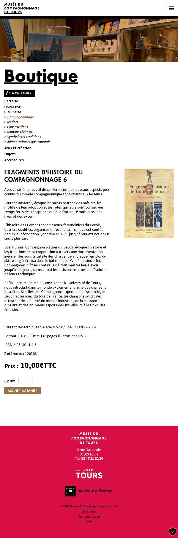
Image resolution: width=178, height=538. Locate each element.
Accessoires (14, 160)
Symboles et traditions (24, 137)
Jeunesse (14, 112)
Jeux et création (18, 148)
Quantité (10, 381)
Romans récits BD (20, 132)
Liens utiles (89, 511)
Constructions (17, 127)
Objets (10, 154)
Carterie (11, 101)
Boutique (41, 75)
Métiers (12, 122)
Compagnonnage (20, 117)
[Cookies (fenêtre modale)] (172, 532)
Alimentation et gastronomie (28, 142)
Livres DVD (12, 107)
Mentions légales (89, 516)
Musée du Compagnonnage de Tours (21, 8)
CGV (89, 522)
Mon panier (22, 93)
